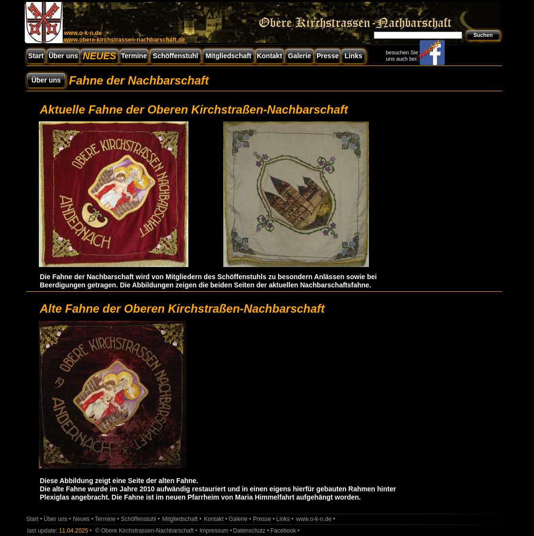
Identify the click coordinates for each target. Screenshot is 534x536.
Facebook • (285, 530)
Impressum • (216, 530)
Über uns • (57, 519)
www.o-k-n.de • (315, 519)
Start (36, 56)
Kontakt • (215, 519)
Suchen (483, 35)
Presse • (264, 519)
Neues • (83, 519)
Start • (34, 519)
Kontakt (269, 56)
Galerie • (240, 519)
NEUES (100, 55)
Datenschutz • (251, 530)
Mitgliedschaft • (181, 519)
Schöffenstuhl (175, 56)
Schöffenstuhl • (140, 519)
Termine (134, 56)
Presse (328, 56)
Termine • (107, 519)
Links (354, 56)
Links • (285, 519)
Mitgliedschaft (228, 56)
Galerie (299, 56)
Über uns (46, 80)
